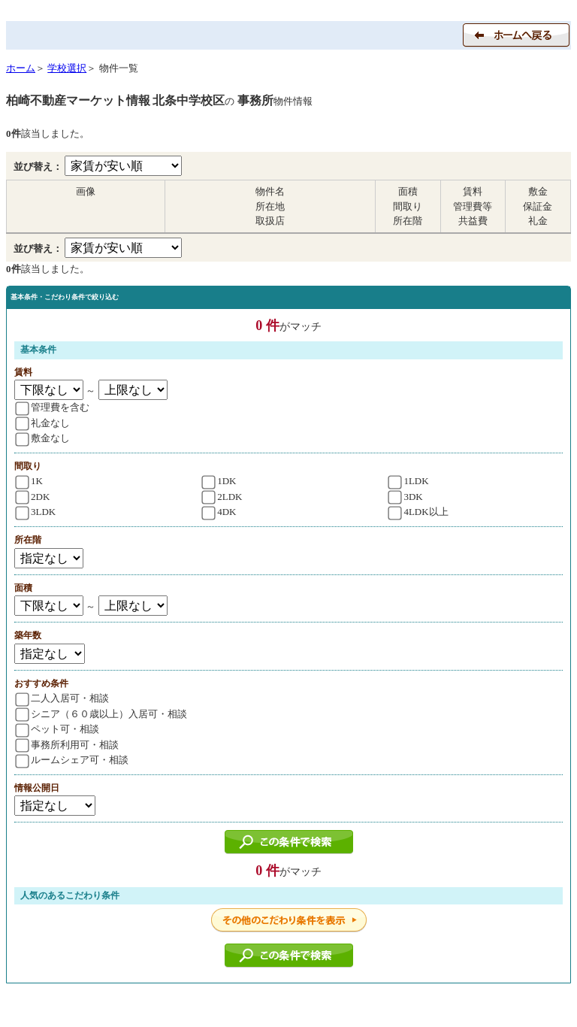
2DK (32, 496)
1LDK (408, 480)
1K (28, 480)
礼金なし (42, 423)
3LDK (35, 511)
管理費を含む (52, 407)
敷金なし (42, 438)
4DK (219, 511)
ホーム (20, 68)
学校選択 (66, 68)
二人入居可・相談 (62, 698)
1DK (219, 480)
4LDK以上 (418, 511)
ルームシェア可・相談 (71, 759)
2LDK (222, 496)
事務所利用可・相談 (67, 744)
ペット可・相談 (57, 729)
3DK (405, 496)
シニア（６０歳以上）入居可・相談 (101, 714)
